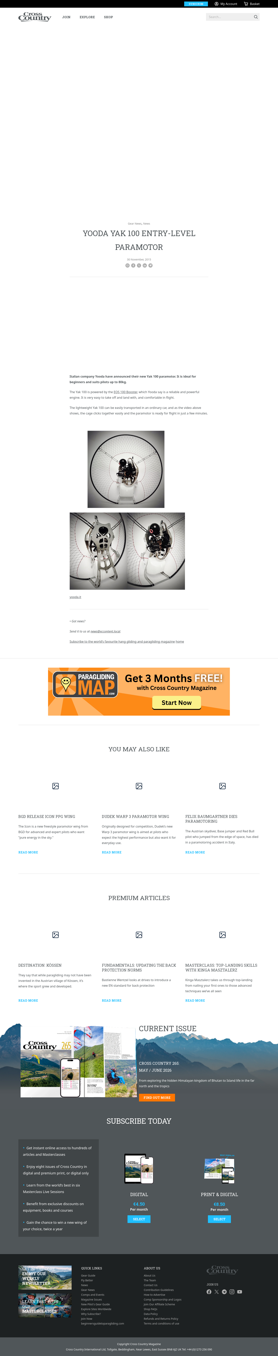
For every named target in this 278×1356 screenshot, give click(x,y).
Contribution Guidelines (159, 1290)
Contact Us (150, 1285)
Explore (87, 17)
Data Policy (151, 1314)
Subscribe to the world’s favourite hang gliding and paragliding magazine (122, 641)
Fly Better (87, 1280)
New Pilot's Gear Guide (95, 1304)
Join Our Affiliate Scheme (159, 1304)
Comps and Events (92, 1294)
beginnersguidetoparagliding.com (102, 1323)
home (180, 641)
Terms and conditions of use (161, 1323)
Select (139, 1219)
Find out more (157, 1098)
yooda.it (75, 597)
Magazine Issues (91, 1299)
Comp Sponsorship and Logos (163, 1299)
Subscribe (196, 3)
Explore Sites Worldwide (96, 1309)
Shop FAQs (150, 1309)
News (146, 223)
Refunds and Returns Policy (161, 1318)
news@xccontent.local (105, 631)
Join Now (86, 1318)
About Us (149, 1275)
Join (66, 17)
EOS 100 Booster (125, 392)
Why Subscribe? (91, 1314)
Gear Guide (88, 1275)
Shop (108, 17)
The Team (150, 1280)
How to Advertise (154, 1294)
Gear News (134, 223)
